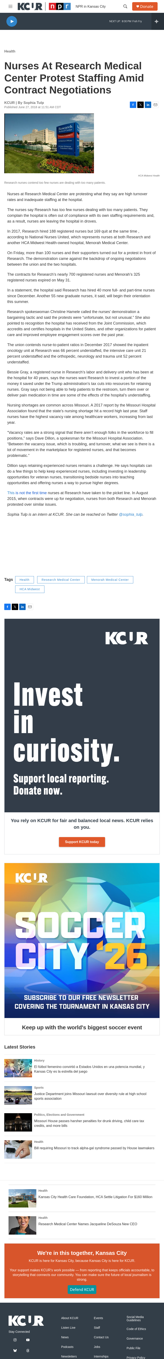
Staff (97, 1327)
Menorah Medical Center (110, 579)
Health (9, 51)
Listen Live (68, 1327)
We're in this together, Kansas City (82, 1253)
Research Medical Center (61, 579)
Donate (146, 6)
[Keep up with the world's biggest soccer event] (82, 940)
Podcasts (67, 1347)
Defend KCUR (82, 1289)
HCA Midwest (30, 589)
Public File (134, 1348)
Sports (39, 1087)
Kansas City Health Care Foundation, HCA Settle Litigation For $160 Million (95, 1197)
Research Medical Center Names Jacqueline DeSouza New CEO (87, 1224)
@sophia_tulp (130, 514)
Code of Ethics (136, 1329)
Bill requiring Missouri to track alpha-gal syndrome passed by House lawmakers (94, 1148)
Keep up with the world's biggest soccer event (82, 1027)
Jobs (97, 1347)
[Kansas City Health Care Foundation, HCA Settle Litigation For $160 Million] (22, 1198)
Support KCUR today (82, 842)
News (65, 1337)
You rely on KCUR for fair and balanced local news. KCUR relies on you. (82, 824)
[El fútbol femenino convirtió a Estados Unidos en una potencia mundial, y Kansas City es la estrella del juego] (18, 1068)
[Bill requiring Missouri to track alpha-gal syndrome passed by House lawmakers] (18, 1149)
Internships (101, 1356)
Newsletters (69, 1356)
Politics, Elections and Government (59, 1114)
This (27, 493)
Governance (135, 1338)
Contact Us (101, 1337)
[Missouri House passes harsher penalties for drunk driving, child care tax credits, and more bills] (18, 1122)
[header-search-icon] (125, 6)
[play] (11, 21)
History (39, 1060)
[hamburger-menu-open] (10, 6)
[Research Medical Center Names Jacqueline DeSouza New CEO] (22, 1225)
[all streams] (157, 21)
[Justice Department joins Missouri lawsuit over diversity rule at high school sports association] (18, 1095)
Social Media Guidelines (135, 1318)
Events (98, 1318)
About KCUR (69, 1318)
